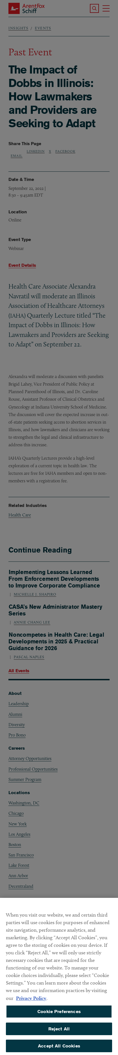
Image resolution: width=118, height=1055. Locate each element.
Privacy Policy (31, 1001)
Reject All (59, 1031)
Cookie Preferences (59, 1014)
